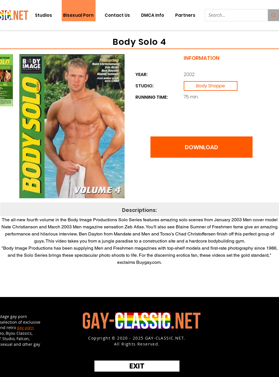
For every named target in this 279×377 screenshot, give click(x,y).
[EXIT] (136, 366)
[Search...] (232, 15)
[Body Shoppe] (210, 86)
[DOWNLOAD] (201, 147)
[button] (185, 15)
